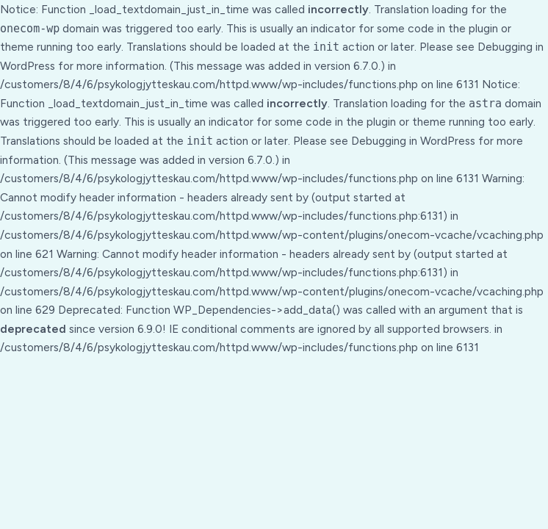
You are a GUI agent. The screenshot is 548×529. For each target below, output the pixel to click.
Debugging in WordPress (413, 141)
